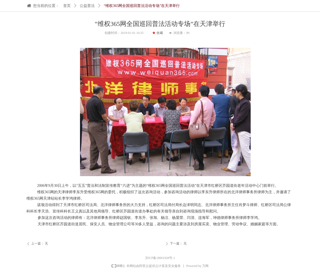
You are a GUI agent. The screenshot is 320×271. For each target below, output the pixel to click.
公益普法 (87, 6)
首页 (67, 6)
